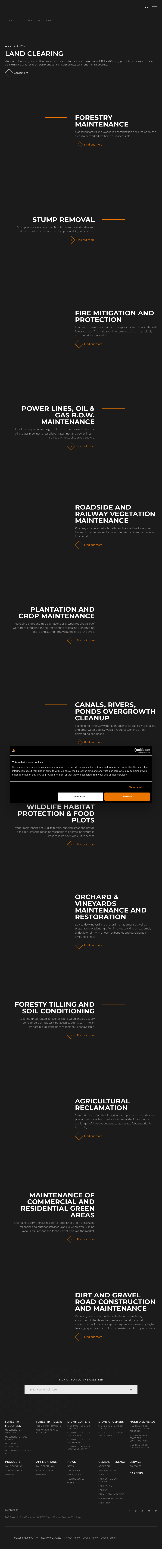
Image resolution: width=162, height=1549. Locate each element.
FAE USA (103, 1490)
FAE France (105, 1486)
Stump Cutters (78, 1421)
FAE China (104, 1503)
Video (70, 1483)
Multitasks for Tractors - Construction (139, 1438)
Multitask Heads (143, 1421)
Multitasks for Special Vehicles (139, 1446)
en (146, 7)
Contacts (135, 1466)
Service (136, 1462)
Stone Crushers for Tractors (110, 1427)
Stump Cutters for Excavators (78, 1441)
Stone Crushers (111, 1421)
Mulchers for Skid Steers (16, 1438)
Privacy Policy (72, 1537)
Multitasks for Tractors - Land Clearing (139, 1428)
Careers (136, 1473)
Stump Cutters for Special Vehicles (78, 1447)
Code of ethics (109, 1537)
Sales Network (107, 1470)
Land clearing (14, 1466)
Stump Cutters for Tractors (78, 1427)
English (13, 1510)
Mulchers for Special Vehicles (18, 1452)
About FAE (104, 1466)
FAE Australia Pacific (111, 1494)
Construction (13, 1470)
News (71, 1462)
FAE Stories (74, 1474)
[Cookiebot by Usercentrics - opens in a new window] (136, 750)
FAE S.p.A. (9, 21)
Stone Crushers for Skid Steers (110, 1434)
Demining (10, 1474)
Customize (81, 796)
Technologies (75, 1479)
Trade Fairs (74, 1470)
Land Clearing (45, 1466)
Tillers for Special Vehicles (47, 1431)
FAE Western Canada (110, 1498)
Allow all (127, 796)
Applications (25, 21)
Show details (136, 787)
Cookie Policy (90, 1537)
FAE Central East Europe (108, 1480)
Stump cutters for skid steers (78, 1434)
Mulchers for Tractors (13, 1431)
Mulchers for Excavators (13, 1445)
